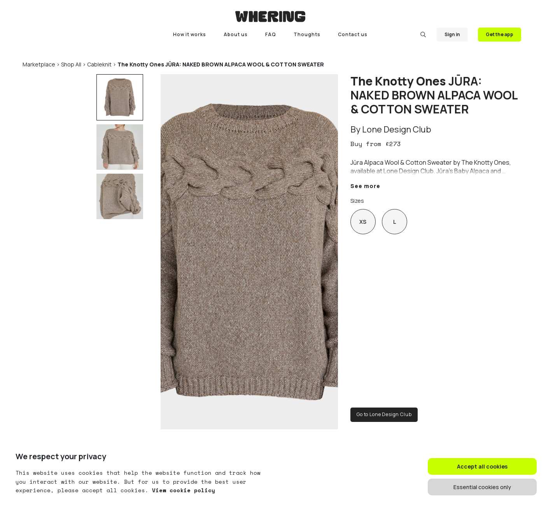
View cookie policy (182, 490)
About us (236, 34)
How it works (189, 34)
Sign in (452, 34)
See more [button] (365, 186)
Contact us (353, 34)
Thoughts (307, 34)
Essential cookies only (482, 487)
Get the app (499, 34)
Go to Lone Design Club (384, 414)
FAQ (270, 34)
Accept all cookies (482, 466)
